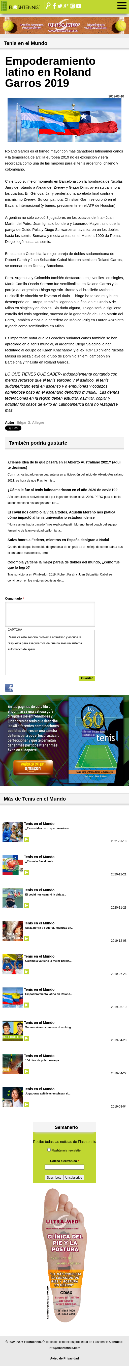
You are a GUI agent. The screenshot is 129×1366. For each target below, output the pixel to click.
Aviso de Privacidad (64, 1358)
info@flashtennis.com (64, 1348)
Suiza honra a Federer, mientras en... (49, 927)
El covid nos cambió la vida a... (45, 894)
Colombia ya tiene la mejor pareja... (48, 960)
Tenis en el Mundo (39, 824)
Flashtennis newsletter (66, 1150)
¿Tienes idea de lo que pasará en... (48, 828)
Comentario (14, 598)
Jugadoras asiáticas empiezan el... (48, 1093)
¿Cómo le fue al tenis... (40, 861)
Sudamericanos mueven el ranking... (49, 1027)
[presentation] (46, 662)
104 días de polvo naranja (42, 1060)
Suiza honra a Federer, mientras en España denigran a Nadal (58, 540)
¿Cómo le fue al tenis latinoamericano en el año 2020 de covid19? (62, 490)
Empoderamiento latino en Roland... (49, 993)
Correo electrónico (64, 1161)
